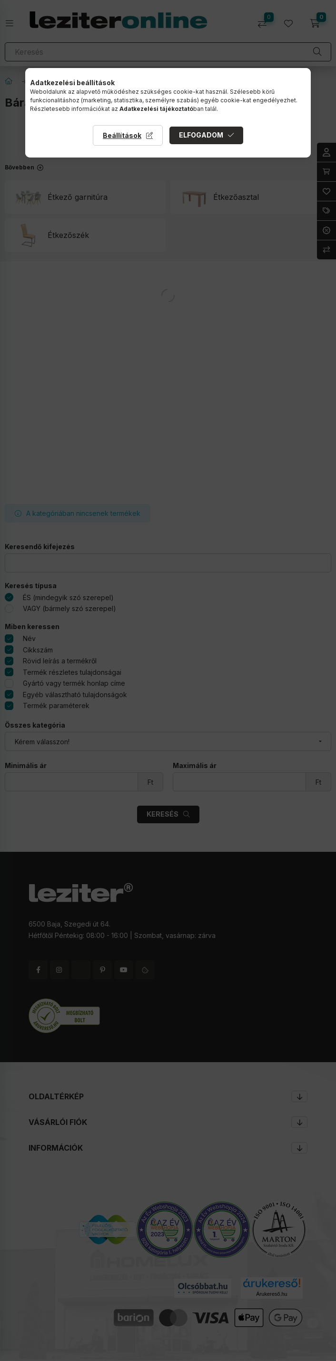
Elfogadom (201, 135)
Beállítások (122, 135)
